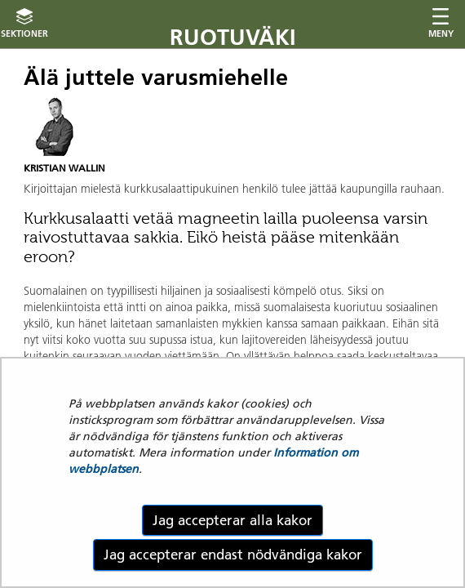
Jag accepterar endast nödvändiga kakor (233, 554)
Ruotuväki (233, 37)
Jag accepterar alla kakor (232, 520)
